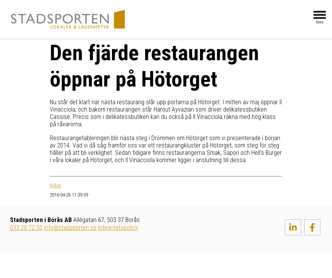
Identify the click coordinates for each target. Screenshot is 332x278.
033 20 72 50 (26, 227)
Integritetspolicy (118, 227)
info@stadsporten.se (70, 227)
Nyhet (55, 185)
